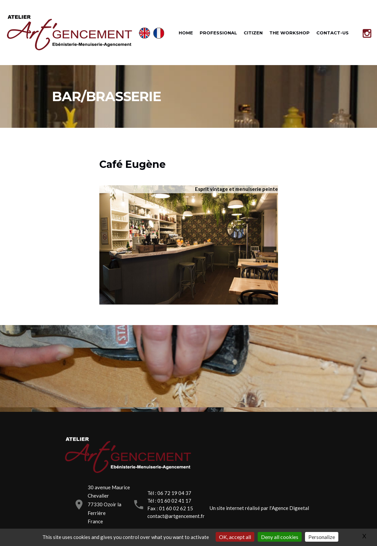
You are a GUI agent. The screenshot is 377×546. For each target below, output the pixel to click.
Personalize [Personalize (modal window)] (321, 537)
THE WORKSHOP (289, 32)
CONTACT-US (332, 32)
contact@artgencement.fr (176, 516)
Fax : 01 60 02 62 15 (170, 508)
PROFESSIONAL (218, 32)
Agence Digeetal (290, 508)
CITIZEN (253, 32)
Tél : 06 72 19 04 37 (169, 493)
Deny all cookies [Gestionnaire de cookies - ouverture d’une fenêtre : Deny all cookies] (279, 537)
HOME (186, 32)
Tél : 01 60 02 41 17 (169, 501)
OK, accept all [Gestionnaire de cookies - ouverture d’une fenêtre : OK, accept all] (235, 537)
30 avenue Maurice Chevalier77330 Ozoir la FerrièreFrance (109, 504)
